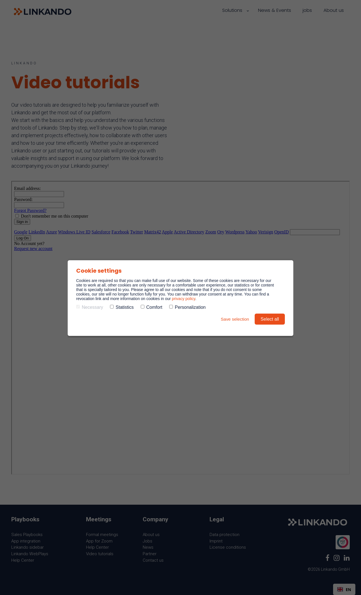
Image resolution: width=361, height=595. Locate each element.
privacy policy (183, 298)
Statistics (122, 307)
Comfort (151, 307)
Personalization (187, 307)
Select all (270, 319)
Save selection (234, 319)
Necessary (89, 307)
